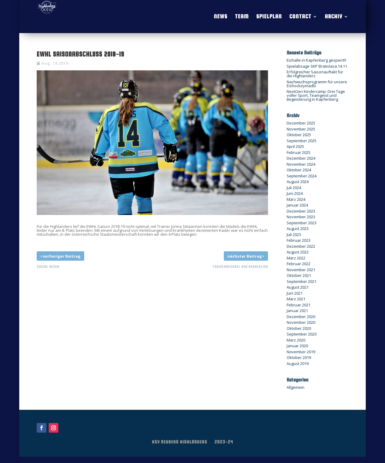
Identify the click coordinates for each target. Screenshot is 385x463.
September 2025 (301, 140)
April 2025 (295, 146)
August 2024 (298, 181)
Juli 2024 (294, 187)
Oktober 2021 (299, 275)
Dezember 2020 (301, 316)
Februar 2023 (298, 240)
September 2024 (301, 176)
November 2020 (301, 322)
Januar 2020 (297, 345)
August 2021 (298, 287)
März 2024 (296, 199)
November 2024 (301, 164)
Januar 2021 (297, 310)
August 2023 (298, 228)
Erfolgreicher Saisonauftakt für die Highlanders (315, 73)
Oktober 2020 (299, 328)
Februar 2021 (298, 305)
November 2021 (301, 269)
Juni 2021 (295, 293)
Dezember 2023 (301, 211)
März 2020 (296, 340)
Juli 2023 (294, 234)
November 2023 (301, 216)
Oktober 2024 (299, 170)
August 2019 (298, 363)
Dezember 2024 (301, 158)
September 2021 (301, 281)
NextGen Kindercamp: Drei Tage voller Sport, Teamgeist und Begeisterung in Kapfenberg (316, 95)
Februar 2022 (298, 263)
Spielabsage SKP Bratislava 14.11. (317, 66)
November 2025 (301, 129)
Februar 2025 (298, 152)
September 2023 (301, 222)
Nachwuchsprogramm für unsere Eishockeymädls (317, 83)
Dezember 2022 (301, 246)
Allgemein (295, 387)
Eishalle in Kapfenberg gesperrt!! (316, 60)
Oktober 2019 (299, 357)
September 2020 (301, 334)
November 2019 (301, 351)
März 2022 (296, 258)
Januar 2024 (297, 205)
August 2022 (298, 252)
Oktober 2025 (299, 134)
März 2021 (296, 299)
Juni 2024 (295, 193)
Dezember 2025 (301, 123)
